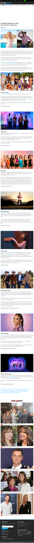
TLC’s (5, 63)
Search (2, 0)
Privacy (23, 524)
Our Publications (22, 530)
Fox (2, 63)
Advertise (21, 523)
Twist (17, 5)
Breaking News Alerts (5, 531)
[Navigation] (1, 2)
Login (25, 0)
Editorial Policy (26, 523)
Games (8, 0)
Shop (4, 0)
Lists (18, 0)
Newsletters (15, 0)
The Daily (4, 530)
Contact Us (19, 524)
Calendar (11, 0)
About (19, 523)
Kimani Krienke (3, 27)
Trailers (22, 0)
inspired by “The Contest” (22, 98)
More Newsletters (5, 534)
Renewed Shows (23, 5)
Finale (9, 5)
